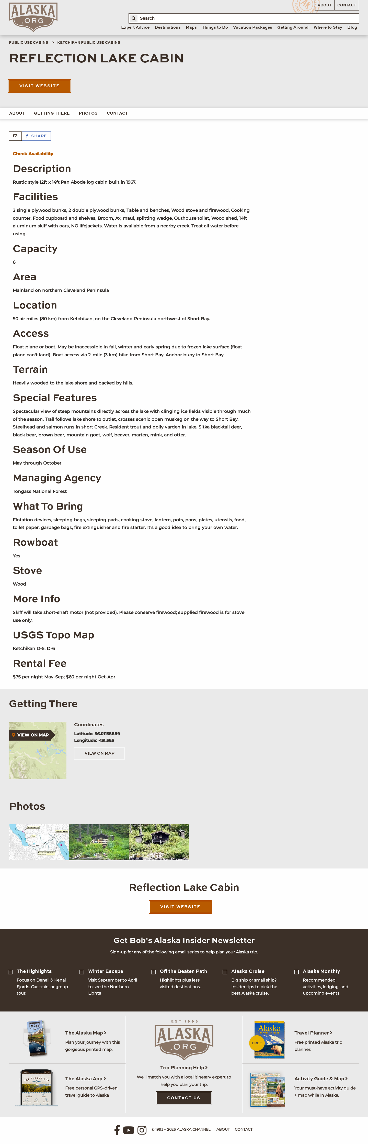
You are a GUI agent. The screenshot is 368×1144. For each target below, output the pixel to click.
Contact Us (184, 1098)
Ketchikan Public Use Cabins (88, 43)
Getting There (52, 114)
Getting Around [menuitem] (292, 28)
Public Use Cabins (28, 43)
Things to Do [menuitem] (215, 28)
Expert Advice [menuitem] (135, 28)
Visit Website (39, 86)
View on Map (99, 754)
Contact (346, 5)
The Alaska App (85, 1078)
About (324, 5)
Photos (88, 114)
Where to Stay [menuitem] (328, 28)
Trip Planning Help (184, 1067)
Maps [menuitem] (191, 28)
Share (36, 136)
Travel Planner (313, 1033)
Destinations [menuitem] (168, 28)
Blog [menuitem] (352, 28)
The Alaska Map (86, 1033)
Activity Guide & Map (321, 1078)
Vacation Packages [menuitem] (252, 28)
